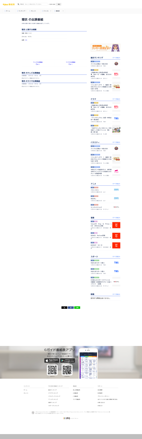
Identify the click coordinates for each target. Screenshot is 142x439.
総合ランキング (52, 390)
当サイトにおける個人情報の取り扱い (108, 399)
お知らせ (100, 405)
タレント (33, 11)
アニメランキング (53, 399)
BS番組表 (75, 393)
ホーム (7, 11)
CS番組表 (75, 396)
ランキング (21, 11)
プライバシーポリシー (103, 396)
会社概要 (100, 390)
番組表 (59, 11)
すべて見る (116, 58)
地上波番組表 (76, 390)
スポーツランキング (53, 405)
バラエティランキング (54, 396)
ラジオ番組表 (76, 399)
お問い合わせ (101, 402)
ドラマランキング (53, 393)
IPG (26, 40)
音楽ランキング (52, 402)
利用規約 (100, 393)
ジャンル (46, 11)
